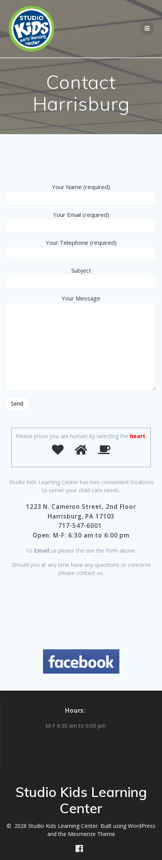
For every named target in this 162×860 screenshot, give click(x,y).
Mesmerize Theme (91, 834)
